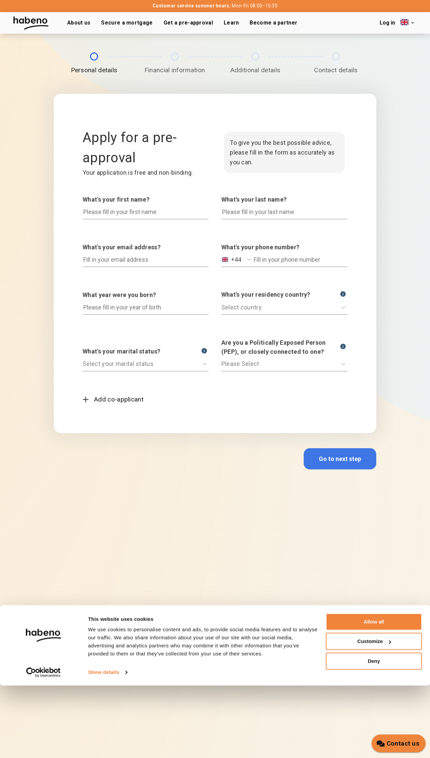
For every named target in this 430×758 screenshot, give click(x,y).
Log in (387, 22)
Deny (374, 733)
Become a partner (273, 22)
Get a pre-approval (188, 22)
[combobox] (408, 22)
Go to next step (340, 458)
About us (78, 22)
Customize (374, 714)
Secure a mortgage (127, 22)
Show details (103, 745)
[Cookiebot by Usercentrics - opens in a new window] (43, 745)
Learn (231, 22)
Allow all (374, 694)
